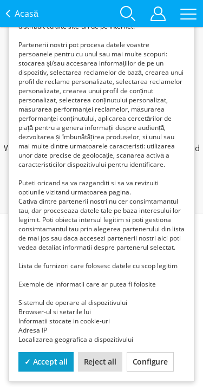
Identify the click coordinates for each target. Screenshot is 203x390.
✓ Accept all (46, 361)
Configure (150, 361)
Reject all (100, 361)
